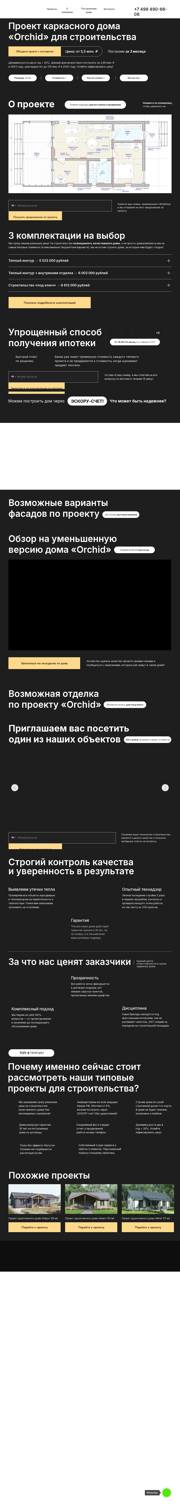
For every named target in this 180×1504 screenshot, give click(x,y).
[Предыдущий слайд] (15, 639)
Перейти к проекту (35, 1459)
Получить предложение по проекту (35, 294)
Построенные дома (89, 10)
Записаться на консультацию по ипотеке (36, 465)
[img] (34, 1431)
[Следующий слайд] (164, 639)
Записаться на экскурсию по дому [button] (44, 818)
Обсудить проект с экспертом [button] (34, 51)
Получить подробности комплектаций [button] (50, 380)
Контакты (109, 9)
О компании (67, 10)
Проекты (52, 9)
